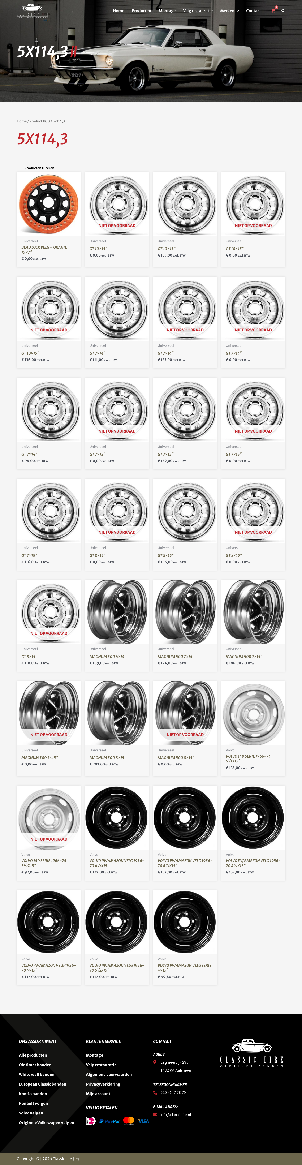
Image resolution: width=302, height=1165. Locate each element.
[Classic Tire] (32, 10)
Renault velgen (33, 1103)
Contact (253, 10)
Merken (229, 11)
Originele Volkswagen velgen (46, 1122)
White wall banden (37, 1074)
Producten (141, 10)
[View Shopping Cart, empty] (273, 11)
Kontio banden (33, 1093)
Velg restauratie (198, 10)
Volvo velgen (31, 1113)
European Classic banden (42, 1084)
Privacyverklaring (103, 1084)
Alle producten (33, 1055)
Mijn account (98, 1093)
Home (118, 10)
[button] (236, 11)
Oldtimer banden (35, 1064)
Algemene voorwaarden (109, 1074)
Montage (167, 10)
